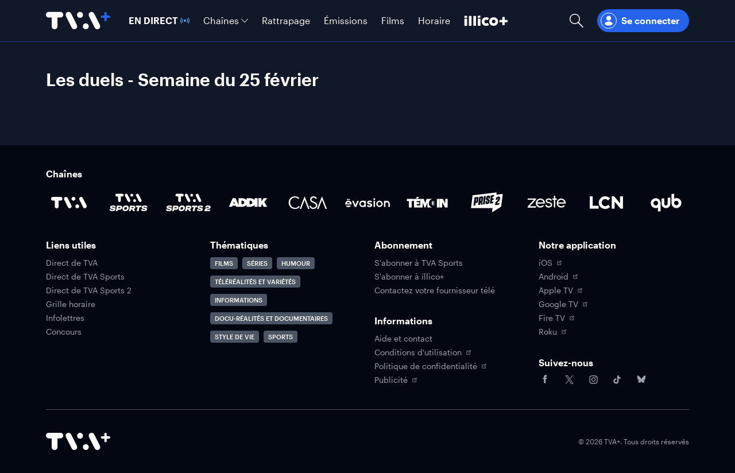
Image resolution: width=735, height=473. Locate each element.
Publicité (395, 380)
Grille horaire (70, 304)
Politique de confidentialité (430, 366)
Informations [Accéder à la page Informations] (238, 300)
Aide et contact (403, 338)
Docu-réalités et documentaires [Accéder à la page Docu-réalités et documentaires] (271, 318)
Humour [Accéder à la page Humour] (295, 263)
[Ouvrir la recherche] (576, 20)
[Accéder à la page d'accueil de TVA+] (78, 441)
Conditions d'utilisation (422, 352)
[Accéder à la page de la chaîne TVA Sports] (129, 203)
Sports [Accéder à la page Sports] (280, 336)
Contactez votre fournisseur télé (434, 290)
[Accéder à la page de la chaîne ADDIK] (248, 203)
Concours (64, 331)
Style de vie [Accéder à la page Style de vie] (234, 336)
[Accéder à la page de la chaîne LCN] (606, 203)
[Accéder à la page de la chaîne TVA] (69, 203)
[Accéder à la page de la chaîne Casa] (308, 203)
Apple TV (560, 290)
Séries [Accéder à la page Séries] (257, 263)
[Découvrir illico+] (486, 20)
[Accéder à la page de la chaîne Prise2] (487, 203)
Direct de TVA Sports (85, 276)
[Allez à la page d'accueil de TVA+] (78, 20)
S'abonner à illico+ (409, 276)
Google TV (563, 304)
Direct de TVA (72, 262)
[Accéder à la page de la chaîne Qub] (666, 203)
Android (558, 276)
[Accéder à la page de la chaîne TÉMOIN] (427, 203)
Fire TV (556, 318)
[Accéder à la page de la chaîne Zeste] (547, 203)
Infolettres (65, 318)
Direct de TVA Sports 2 (88, 290)
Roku (552, 331)
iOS (550, 262)
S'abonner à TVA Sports (418, 262)
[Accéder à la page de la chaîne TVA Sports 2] (188, 203)
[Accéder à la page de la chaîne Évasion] (367, 203)
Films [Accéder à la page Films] (224, 263)
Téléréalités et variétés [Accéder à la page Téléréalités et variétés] (255, 281)
